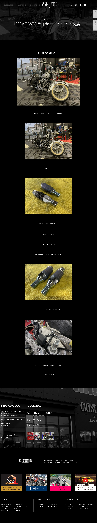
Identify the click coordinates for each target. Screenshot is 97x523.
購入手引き (54, 506)
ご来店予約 (35, 425)
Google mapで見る (10, 435)
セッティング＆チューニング (86, 504)
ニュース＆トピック (6, 504)
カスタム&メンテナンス (20, 506)
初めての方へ (18, 504)
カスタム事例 (4, 506)
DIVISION (21, 5)
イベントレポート (83, 506)
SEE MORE (7, 437)
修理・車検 (54, 504)
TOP (8, 5)
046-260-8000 (41, 413)
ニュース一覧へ (49, 374)
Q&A (15, 508)
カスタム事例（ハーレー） (85, 508)
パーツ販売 (4, 508)
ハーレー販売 (69, 504)
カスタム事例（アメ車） (43, 506)
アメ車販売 (40, 504)
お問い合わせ (36, 420)
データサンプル (69, 506)
